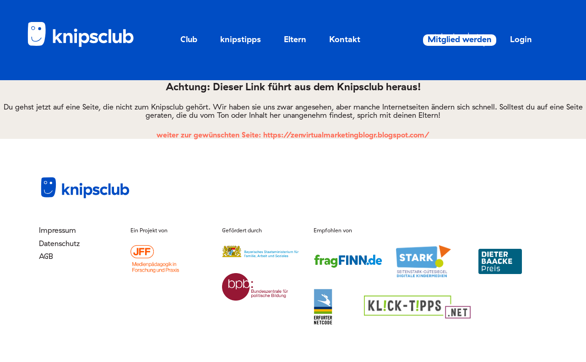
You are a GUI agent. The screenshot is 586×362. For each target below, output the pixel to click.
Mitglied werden (443, 39)
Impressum (57, 230)
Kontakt (344, 39)
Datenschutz (59, 243)
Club (188, 39)
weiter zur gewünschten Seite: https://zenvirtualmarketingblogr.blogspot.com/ (293, 134)
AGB (46, 256)
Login (511, 39)
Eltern (295, 39)
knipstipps (240, 39)
